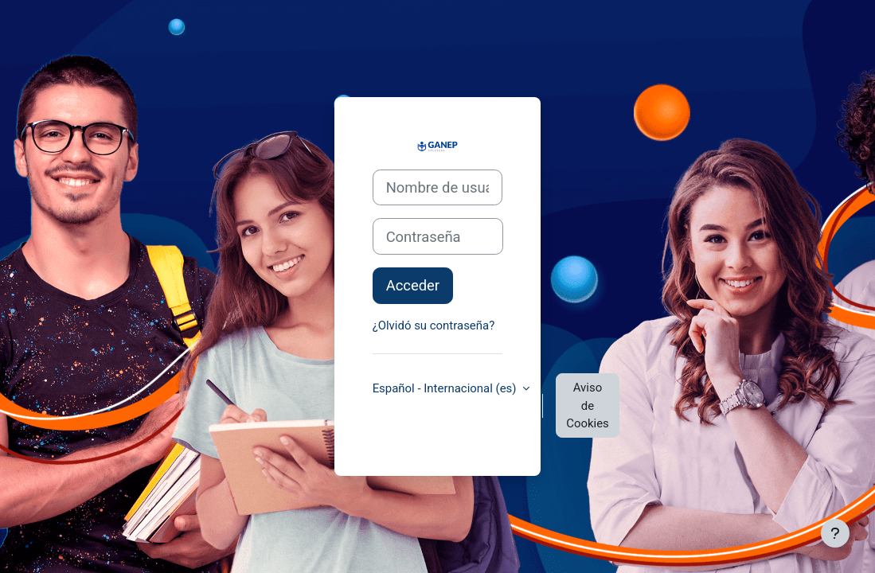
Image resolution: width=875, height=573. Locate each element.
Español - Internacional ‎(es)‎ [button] (446, 388)
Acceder (412, 285)
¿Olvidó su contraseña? (434, 325)
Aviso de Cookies (587, 405)
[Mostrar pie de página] (835, 533)
